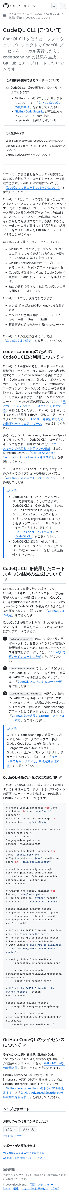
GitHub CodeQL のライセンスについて (34, 1042)
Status (6, 1188)
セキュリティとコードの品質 (25, 13)
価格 (16, 1188)
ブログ (55, 1188)
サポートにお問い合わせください (24, 1158)
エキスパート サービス (35, 1188)
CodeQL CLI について (38, 17)
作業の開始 (15, 17)
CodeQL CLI (53, 13)
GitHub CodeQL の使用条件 (33, 532)
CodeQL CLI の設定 (19, 341)
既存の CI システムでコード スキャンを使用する (34, 405)
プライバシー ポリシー (14, 1135)
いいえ (28, 1129)
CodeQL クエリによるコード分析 (40, 682)
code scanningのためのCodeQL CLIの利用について (33, 354)
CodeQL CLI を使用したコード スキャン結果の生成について (34, 573)
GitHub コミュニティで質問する (23, 1152)
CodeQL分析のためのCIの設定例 (32, 777)
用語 (32, 1184)
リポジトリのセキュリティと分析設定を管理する (33, 761)
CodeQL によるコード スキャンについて (33, 187)
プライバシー (45, 1184)
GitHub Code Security (29, 111)
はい (10, 1129)
